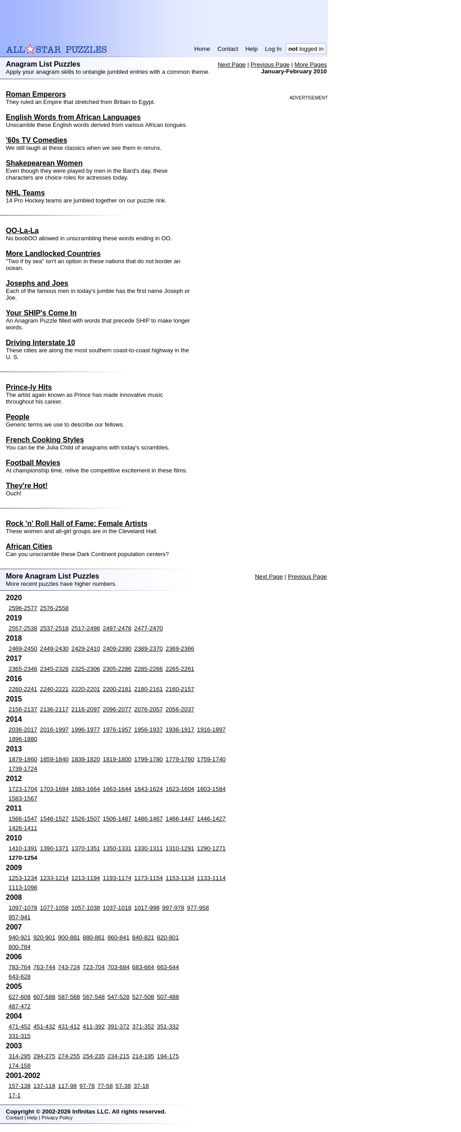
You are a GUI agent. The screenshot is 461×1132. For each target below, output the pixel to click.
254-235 (94, 1056)
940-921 (20, 937)
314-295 (20, 1056)
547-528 (119, 996)
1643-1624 (148, 789)
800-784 (20, 946)
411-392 (94, 1026)
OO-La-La (22, 230)
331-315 (20, 1036)
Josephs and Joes (37, 283)
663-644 (168, 967)
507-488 (168, 996)
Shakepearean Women (44, 163)
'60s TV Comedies (36, 140)
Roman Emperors (36, 94)
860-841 (119, 937)
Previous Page (270, 64)
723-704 (94, 967)
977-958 (198, 907)
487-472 (20, 1006)
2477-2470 (148, 628)
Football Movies (33, 463)
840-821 (143, 937)
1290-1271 (211, 848)
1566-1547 (23, 818)
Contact (227, 48)
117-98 (67, 1086)
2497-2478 (117, 628)
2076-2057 (148, 709)
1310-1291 (180, 848)
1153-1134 (180, 878)
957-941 (20, 917)
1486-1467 (148, 818)
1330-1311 (148, 848)
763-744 (44, 967)
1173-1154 (148, 878)
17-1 (15, 1095)
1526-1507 (86, 818)
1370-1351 (86, 848)
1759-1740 (211, 759)
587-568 (69, 996)
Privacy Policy (56, 1117)
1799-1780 (148, 759)
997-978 (173, 907)
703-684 (119, 967)
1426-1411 (23, 828)
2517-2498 (86, 628)
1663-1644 (117, 789)
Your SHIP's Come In (41, 313)
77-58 (105, 1086)
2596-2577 (23, 608)
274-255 (69, 1056)
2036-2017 (23, 729)
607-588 (44, 996)
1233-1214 (54, 878)
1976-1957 (117, 729)
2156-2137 (23, 709)
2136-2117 (54, 709)
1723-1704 (23, 789)
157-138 (20, 1086)
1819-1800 (117, 759)
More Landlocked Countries (53, 253)
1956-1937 (148, 729)
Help (251, 48)
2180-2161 (148, 689)
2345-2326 (54, 668)
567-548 (94, 996)
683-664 (143, 967)
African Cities (29, 546)
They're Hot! (27, 486)
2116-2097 (86, 709)
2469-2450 (23, 648)
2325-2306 (86, 668)
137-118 (44, 1086)
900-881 (69, 937)
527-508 (143, 996)
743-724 (69, 967)
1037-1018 (117, 907)
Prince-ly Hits (29, 387)
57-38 (123, 1086)
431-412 (69, 1026)
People (17, 417)
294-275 (44, 1056)
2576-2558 (54, 608)
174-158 (20, 1065)
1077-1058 (54, 907)
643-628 (20, 976)
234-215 (119, 1056)
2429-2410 (86, 648)
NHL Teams (25, 193)
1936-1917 (180, 729)
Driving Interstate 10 (40, 342)
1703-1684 (54, 789)
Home (202, 48)
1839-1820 (86, 759)
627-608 (20, 996)
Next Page (231, 64)
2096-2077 (117, 709)
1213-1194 (86, 878)
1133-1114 (211, 878)
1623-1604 (180, 789)
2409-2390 (117, 648)
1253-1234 (23, 878)
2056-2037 (180, 709)
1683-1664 (86, 789)
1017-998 (146, 907)
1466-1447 (180, 818)
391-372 (119, 1026)
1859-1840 (54, 759)
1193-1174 (117, 878)
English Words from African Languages (73, 117)
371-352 (143, 1026)
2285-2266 (148, 668)
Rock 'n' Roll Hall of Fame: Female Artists (77, 523)
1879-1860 (23, 759)
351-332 (168, 1026)
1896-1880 (23, 739)
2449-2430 (54, 648)
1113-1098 (23, 887)
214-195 (143, 1056)
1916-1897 (211, 729)
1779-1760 (180, 759)
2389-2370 (148, 648)
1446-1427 (211, 818)
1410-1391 (23, 848)
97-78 (87, 1086)
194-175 (168, 1056)
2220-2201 (86, 689)
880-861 (94, 937)
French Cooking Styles (45, 440)
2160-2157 (180, 689)
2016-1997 (54, 729)
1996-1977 (86, 729)
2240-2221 (54, 689)
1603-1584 (211, 789)
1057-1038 (86, 907)
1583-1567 (23, 798)
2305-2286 (117, 668)
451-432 (44, 1026)
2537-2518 (54, 628)
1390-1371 (54, 848)
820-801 (168, 937)
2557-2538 (23, 628)
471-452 (20, 1026)
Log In (273, 48)
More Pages (310, 64)
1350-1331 (117, 848)
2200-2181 (117, 689)
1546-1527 (54, 818)
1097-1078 (23, 907)
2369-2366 (180, 648)
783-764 (20, 967)
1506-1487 (117, 818)
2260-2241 (23, 689)
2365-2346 (23, 668)
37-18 (141, 1086)
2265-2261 (180, 668)
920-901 (44, 937)
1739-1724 (23, 768)
